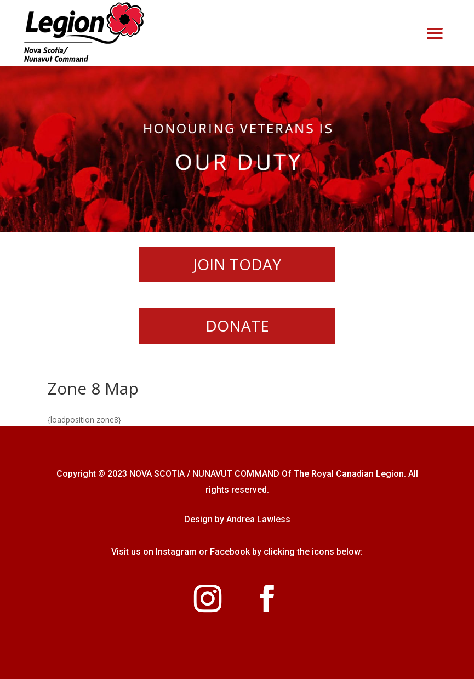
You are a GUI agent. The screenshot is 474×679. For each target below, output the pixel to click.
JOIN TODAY (237, 264)
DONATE (237, 325)
